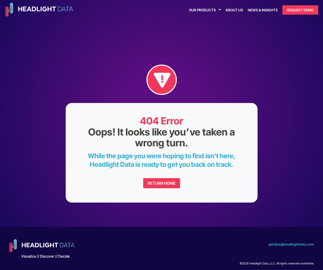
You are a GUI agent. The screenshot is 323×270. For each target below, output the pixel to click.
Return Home (162, 183)
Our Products (202, 10)
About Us (234, 10)
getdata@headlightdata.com (291, 244)
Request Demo (300, 10)
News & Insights (263, 10)
